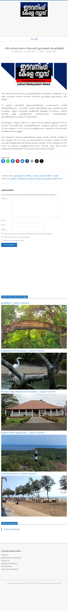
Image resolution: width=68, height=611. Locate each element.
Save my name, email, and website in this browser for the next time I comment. (28, 233)
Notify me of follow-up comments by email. (17, 237)
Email (3, 225)
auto (54, 51)
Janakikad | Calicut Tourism (15, 302)
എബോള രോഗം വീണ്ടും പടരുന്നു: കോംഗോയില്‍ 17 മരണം (36, 176)
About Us (4, 555)
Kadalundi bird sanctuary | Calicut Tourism (22, 350)
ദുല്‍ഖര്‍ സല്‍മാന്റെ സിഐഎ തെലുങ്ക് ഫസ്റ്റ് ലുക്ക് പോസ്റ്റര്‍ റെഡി (36, 178)
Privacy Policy (6, 566)
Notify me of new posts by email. (14, 240)
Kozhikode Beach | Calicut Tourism (18, 473)
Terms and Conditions (9, 569)
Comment (4, 198)
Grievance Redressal (9, 563)
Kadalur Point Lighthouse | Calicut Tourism (22, 432)
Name (3, 220)
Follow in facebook (9, 523)
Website (3, 229)
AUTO (42, 51)
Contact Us (5, 560)
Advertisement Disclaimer (11, 558)
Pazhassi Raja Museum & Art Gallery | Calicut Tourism (28, 391)
